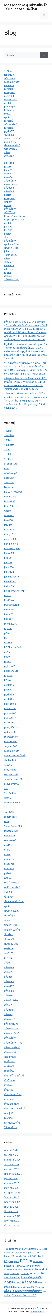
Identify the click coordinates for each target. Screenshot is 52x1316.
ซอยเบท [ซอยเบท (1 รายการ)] (6, 1274)
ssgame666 (10, 816)
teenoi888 (9, 835)
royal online (10, 741)
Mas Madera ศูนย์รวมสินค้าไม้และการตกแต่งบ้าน (26, 6)
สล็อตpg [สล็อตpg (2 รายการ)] (18, 1287)
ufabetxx (9, 859)
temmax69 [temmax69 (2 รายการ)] (17, 1269)
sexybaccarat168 (13, 779)
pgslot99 (9, 694)
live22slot (9, 600)
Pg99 (7, 656)
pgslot (7, 103)
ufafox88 (9, 868)
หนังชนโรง (9, 78)
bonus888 (9, 501)
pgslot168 (9, 684)
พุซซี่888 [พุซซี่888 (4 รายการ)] (37, 1277)
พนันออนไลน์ (11, 943)
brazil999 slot (11, 506)
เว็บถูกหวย (9, 1085)
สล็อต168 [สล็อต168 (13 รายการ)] (29, 1282)
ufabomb (9, 863)
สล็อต (7, 152)
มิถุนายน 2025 (11, 1197)
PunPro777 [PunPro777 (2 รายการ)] (38, 1261)
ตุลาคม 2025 (10, 1178)
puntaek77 (10, 717)
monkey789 (10, 623)
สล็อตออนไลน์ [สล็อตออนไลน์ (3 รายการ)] (37, 1286)
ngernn (8, 628)
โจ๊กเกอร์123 (10, 254)
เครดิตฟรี (9, 1066)
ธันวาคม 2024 (11, 1225)
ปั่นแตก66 (9, 134)
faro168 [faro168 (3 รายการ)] (15, 1252)
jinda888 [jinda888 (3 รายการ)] (31, 1256)
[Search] (44, 55)
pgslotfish (9, 699)
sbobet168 (10, 760)
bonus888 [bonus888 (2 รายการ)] (42, 1249)
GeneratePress (37, 1311)
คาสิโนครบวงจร (12, 882)
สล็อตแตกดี (10, 1052)
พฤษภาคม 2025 (12, 1202)
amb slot (9, 482)
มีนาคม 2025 (11, 1211)
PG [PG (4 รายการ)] (5, 1261)
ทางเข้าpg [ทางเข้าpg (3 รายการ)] (15, 1273)
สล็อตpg (8, 1009)
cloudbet (9, 515)
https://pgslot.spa (14, 219)
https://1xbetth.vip (14, 216)
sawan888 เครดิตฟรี (15, 755)
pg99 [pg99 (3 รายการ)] (10, 1261)
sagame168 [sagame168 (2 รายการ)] (20, 1265)
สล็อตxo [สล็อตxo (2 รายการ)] (26, 1287)
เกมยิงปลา (9, 1061)
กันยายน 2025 (11, 1183)
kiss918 (8, 230)
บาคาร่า (8, 201)
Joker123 (9, 571)
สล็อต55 (8, 972)
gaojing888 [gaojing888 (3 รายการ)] (33, 1252)
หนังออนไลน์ (10, 124)
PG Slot (8, 642)
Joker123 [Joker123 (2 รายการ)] (41, 1256)
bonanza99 (10, 496)
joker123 (9, 74)
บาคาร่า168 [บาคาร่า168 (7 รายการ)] (38, 1273)
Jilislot (7, 557)
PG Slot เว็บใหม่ (12, 647)
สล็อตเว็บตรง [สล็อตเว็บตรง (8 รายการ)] (33, 1291)
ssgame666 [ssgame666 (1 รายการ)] (8, 1269)
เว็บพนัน (8, 1089)
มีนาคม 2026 (11, 1155)
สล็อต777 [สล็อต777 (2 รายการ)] (42, 1282)
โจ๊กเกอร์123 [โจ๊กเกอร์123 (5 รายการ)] (28, 1295)
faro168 (8, 520)
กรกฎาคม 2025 (12, 1192)
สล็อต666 (9, 981)
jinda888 (9, 567)
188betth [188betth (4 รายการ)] (9, 1248)
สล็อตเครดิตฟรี (11, 1033)
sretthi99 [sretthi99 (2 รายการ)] (36, 1265)
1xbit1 (7, 454)
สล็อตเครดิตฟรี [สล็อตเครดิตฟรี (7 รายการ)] (14, 1291)
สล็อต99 (8, 1005)
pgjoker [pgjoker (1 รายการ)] (16, 1262)
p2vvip (7, 633)
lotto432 (8, 614)
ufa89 (7, 854)
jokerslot (9, 269)
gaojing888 (10, 539)
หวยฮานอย (10, 1056)
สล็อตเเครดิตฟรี (12, 1047)
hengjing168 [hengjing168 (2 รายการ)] (20, 1256)
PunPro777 (10, 708)
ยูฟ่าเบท (8, 957)
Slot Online (10, 793)
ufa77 (7, 849)
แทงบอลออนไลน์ (12, 1122)
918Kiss (8, 458)
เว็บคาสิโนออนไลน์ (14, 1075)
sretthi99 (9, 812)
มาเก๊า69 (8, 953)
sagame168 (10, 746)
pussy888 (9, 92)
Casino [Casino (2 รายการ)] (7, 1252)
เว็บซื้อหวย (9, 1080)
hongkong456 (12, 548)
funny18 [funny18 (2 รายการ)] (23, 1252)
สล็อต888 (9, 187)
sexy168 (8, 764)
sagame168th (11, 81)
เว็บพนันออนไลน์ (12, 1094)
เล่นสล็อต (9, 1070)
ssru (6, 821)
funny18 (8, 534)
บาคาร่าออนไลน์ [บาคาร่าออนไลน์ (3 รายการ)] (12, 1277)
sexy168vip (10, 769)
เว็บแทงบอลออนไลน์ (14, 1108)
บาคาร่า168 (10, 99)
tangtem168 (11, 830)
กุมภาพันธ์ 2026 (12, 1159)
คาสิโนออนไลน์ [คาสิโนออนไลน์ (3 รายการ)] (39, 1269)
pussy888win (11, 727)
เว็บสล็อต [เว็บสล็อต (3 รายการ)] (16, 1295)
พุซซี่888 (8, 948)
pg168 (7, 166)
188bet (8, 440)
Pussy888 (9, 722)
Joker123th (10, 581)
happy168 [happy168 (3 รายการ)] (9, 1256)
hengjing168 (11, 543)
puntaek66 (10, 713)
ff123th (8, 524)
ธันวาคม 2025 (11, 1169)
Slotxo (7, 807)
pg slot (8, 226)
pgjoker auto (11, 670)
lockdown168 (11, 604)
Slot (6, 788)
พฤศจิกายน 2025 (13, 1173)
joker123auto (11, 576)
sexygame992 (11, 783)
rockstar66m (11, 736)
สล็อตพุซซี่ (9, 1019)
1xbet (7, 449)
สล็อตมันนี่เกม (11, 1023)
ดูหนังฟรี (8, 88)
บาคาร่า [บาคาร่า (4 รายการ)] (25, 1273)
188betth (9, 444)
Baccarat (9, 487)
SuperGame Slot (13, 826)
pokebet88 (10, 703)
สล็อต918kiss (11, 1000)
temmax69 (10, 840)
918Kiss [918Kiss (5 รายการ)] (20, 1249)
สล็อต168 (9, 156)
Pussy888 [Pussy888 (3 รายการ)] (9, 1265)
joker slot (9, 251)
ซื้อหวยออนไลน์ (12, 145)
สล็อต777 (9, 986)
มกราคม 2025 (11, 1220)
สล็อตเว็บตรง (10, 180)
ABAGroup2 (10, 473)
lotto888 (8, 619)
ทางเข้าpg (9, 915)
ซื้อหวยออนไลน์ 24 (14, 901)
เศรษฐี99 (8, 1113)
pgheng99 (9, 106)
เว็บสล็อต (9, 1099)
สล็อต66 (8, 177)
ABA (6, 468)
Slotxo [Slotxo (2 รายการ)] (28, 1265)
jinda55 (8, 170)
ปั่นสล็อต (8, 934)
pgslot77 (9, 131)
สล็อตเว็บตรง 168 (13, 1042)
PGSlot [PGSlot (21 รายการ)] (26, 1261)
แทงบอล (8, 1118)
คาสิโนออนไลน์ (12, 887)
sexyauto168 (11, 774)
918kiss (8, 71)
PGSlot (8, 680)
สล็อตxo (8, 276)
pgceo (7, 661)
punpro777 (10, 141)
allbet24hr (9, 477)
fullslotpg (9, 110)
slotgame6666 (12, 802)
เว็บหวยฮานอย (11, 1103)
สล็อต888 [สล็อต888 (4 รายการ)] (9, 1286)
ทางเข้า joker (11, 247)
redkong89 (10, 732)
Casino (8, 510)
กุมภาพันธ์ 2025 (12, 1216)
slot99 (7, 173)
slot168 (8, 797)
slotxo (7, 205)
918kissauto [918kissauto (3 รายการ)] (31, 1248)
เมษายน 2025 (11, 1206)
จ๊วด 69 (8, 892)
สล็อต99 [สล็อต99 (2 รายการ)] (17, 1282)
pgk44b (8, 675)
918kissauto (10, 463)
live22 (7, 113)
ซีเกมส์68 (9, 896)
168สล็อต (9, 435)
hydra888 (9, 553)
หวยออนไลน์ (10, 148)
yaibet (7, 873)
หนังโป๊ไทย (9, 212)
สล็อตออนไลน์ (11, 279)
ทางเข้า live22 (11, 910)
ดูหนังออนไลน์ (11, 244)
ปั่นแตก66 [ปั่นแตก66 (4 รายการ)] (26, 1277)
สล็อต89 (8, 995)
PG (5, 637)
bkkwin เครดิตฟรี (13, 491)
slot (6, 237)
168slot (8, 430)
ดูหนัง (7, 117)
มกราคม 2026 (11, 1164)
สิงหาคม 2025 (11, 1187)
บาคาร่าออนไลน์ (12, 138)
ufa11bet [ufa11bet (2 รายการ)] (27, 1269)
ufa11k (8, 845)
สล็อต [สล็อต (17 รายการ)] (9, 1282)
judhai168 (9, 586)
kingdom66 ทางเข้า (14, 590)
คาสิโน (7, 877)
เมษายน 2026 (11, 1150)
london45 (9, 609)
